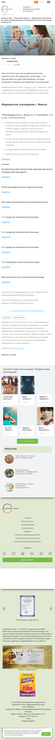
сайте (33, 292)
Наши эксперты (27, 521)
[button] (4, 608)
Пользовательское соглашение (27, 538)
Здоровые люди (12, 61)
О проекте (27, 518)
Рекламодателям (27, 525)
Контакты (27, 532)
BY (42, 2)
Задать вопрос (27, 560)
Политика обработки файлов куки (27, 542)
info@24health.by (28, 721)
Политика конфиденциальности (27, 535)
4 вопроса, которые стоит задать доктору (27, 311)
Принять (46, 734)
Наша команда (27, 528)
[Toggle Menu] (48, 2)
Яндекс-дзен (19, 348)
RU (36, 2)
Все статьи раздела (27, 441)
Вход (3, 2)
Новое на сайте (11, 449)
